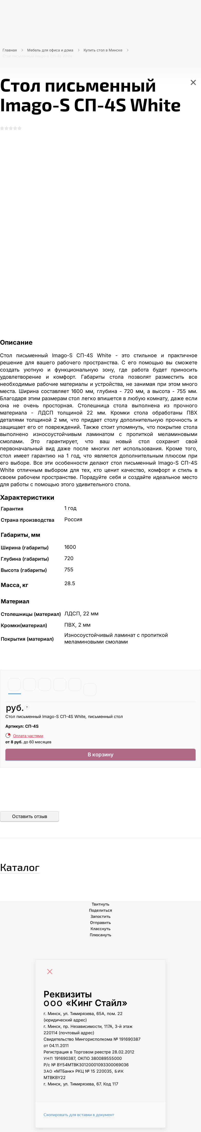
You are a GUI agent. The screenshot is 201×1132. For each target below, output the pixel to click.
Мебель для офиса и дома (50, 50)
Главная (10, 50)
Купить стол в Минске (103, 50)
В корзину (100, 758)
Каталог (29, 869)
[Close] (51, 976)
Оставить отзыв (29, 820)
